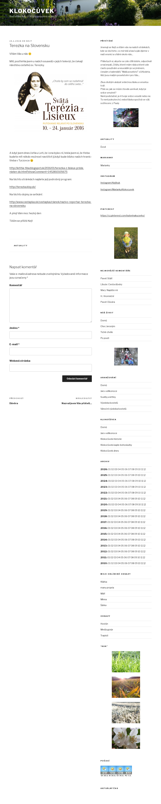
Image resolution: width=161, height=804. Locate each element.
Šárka (103, 605)
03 (115, 469)
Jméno (14, 328)
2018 (103, 516)
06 (126, 492)
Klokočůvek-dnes (109, 450)
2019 (103, 510)
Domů (103, 320)
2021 (103, 498)
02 (112, 481)
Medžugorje (106, 629)
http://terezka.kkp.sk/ (22, 186)
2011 (103, 557)
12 (145, 492)
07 (129, 492)
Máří (102, 593)
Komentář (15, 285)
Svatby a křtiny (108, 397)
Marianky (105, 165)
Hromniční (108, 296)
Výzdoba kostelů (109, 402)
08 (132, 487)
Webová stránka (19, 360)
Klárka (103, 581)
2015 (103, 533)
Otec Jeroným (107, 326)
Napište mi (112, 290)
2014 (103, 539)
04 (119, 492)
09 (136, 492)
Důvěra (111, 302)
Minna (103, 599)
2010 (103, 563)
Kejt (29, 41)
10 (139, 475)
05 (122, 498)
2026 (103, 469)
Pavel (103, 278)
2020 (103, 504)
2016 (103, 528)
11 (142, 481)
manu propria (107, 587)
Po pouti (104, 338)
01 (109, 481)
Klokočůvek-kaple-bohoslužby (116, 445)
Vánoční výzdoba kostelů (113, 408)
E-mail (14, 344)
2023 (103, 487)
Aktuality (21, 245)
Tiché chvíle (106, 332)
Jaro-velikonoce (108, 391)
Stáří (109, 278)
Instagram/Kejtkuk (110, 182)
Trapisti (104, 635)
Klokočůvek (31, 11)
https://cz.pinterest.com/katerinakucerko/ (122, 215)
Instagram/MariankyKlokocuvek (117, 189)
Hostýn (104, 623)
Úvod (103, 146)
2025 (103, 475)
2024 (103, 481)
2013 (103, 545)
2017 (103, 522)
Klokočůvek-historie (111, 439)
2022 (103, 492)
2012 (103, 551)
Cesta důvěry (115, 284)
